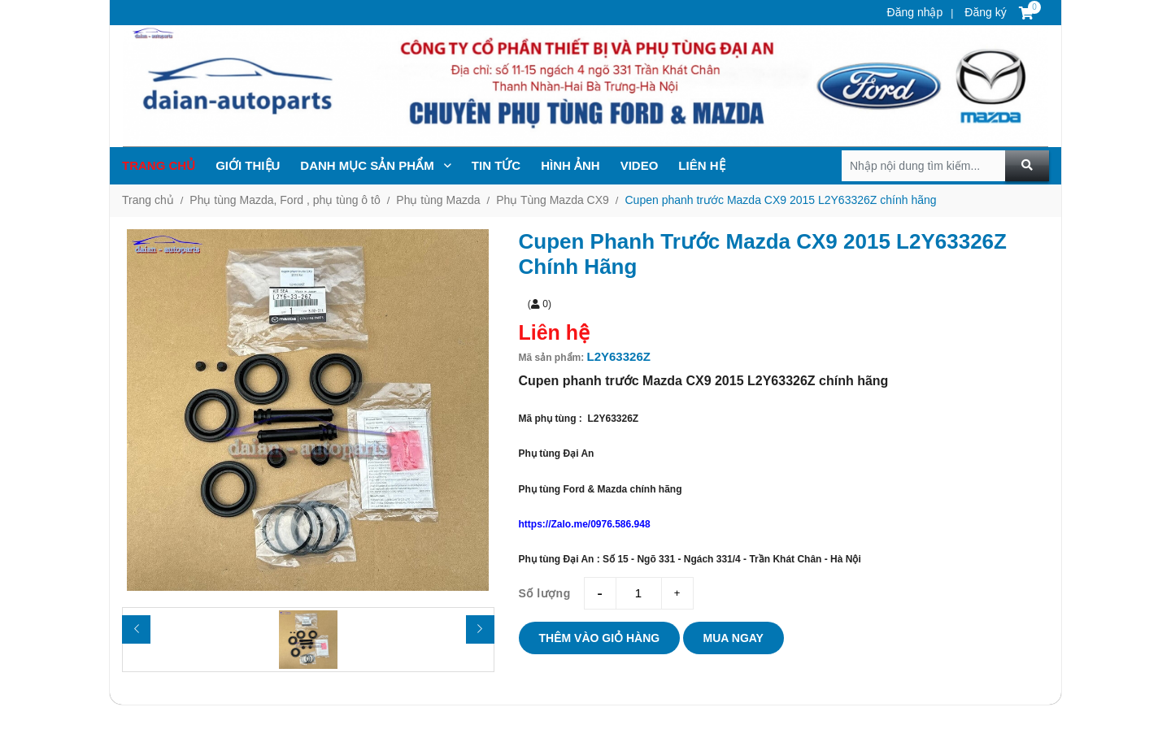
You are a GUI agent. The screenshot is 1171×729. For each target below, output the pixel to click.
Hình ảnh (570, 165)
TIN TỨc (496, 165)
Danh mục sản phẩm (375, 165)
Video (639, 165)
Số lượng (545, 593)
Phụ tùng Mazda (438, 199)
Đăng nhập (915, 12)
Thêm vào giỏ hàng (599, 637)
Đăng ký (983, 12)
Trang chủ (158, 165)
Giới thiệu (247, 165)
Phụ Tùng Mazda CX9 (552, 199)
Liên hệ (701, 165)
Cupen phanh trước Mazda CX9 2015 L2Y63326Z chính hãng (780, 199)
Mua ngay (733, 637)
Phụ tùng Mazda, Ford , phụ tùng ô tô (284, 199)
